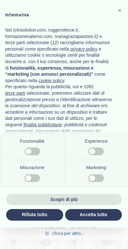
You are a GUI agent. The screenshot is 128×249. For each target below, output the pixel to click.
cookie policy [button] (51, 80)
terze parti (15, 93)
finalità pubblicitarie (43, 124)
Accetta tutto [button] (93, 214)
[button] (119, 10)
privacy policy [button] (83, 49)
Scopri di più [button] (64, 199)
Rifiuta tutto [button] (34, 214)
